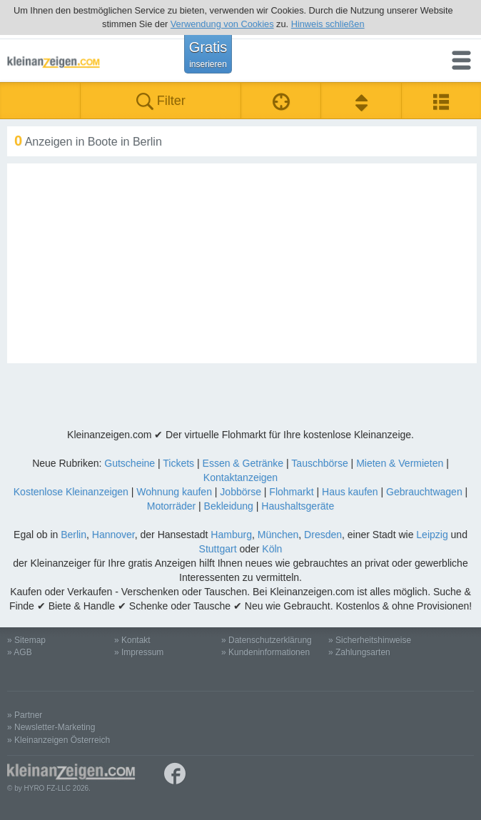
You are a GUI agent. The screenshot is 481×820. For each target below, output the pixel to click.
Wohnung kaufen (174, 491)
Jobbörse (240, 491)
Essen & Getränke (243, 463)
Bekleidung (228, 506)
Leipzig (431, 534)
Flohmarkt (291, 491)
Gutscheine (129, 463)
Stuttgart (218, 549)
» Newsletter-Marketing (51, 727)
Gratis (208, 54)
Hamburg (231, 534)
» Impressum (138, 652)
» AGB (19, 652)
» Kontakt (132, 640)
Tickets (178, 463)
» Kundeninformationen (265, 652)
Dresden (323, 534)
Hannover (113, 534)
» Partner (24, 715)
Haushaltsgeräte (297, 506)
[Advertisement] (242, 263)
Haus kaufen (350, 491)
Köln (272, 549)
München (278, 534)
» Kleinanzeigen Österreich (58, 740)
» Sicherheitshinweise (369, 640)
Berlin (73, 534)
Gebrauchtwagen (424, 491)
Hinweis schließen (328, 24)
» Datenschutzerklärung (266, 640)
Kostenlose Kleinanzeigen (71, 491)
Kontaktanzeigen (240, 477)
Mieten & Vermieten (399, 463)
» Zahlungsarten (359, 652)
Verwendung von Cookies (222, 24)
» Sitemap (26, 640)
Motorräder (171, 506)
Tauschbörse (319, 463)
